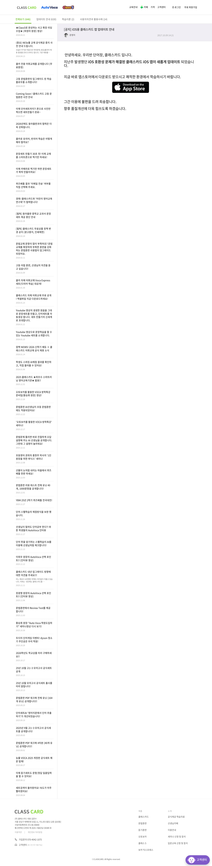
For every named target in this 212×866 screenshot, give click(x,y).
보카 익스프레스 (145, 849)
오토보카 (142, 836)
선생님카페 (173, 823)
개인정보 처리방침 (35, 832)
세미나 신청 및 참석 (177, 836)
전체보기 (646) (23, 19)
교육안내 (133, 7)
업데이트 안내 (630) (46, 19)
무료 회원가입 (190, 7)
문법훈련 (142, 823)
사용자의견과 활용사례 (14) (93, 19)
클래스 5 (142, 843)
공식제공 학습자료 (176, 816)
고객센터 (161, 7)
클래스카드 (143, 816)
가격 (153, 7)
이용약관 (18, 832)
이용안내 (172, 830)
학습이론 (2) (68, 19)
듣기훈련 (142, 830)
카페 (144, 7)
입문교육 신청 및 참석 (178, 843)
